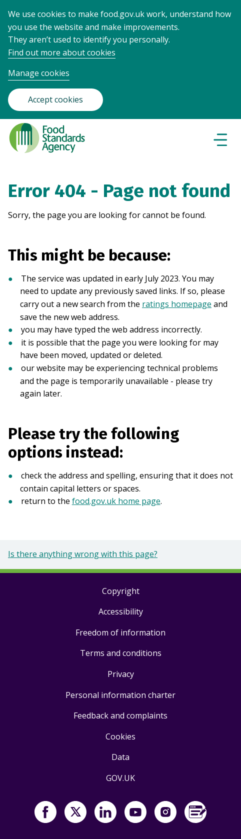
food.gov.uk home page (116, 501)
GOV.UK (120, 778)
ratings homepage (177, 304)
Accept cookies (55, 99)
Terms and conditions (121, 653)
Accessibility (120, 611)
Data (121, 757)
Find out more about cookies (62, 52)
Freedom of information (121, 632)
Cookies (121, 736)
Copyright (121, 591)
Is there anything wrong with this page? (83, 554)
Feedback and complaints (121, 715)
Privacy (121, 674)
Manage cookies (39, 73)
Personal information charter (121, 695)
